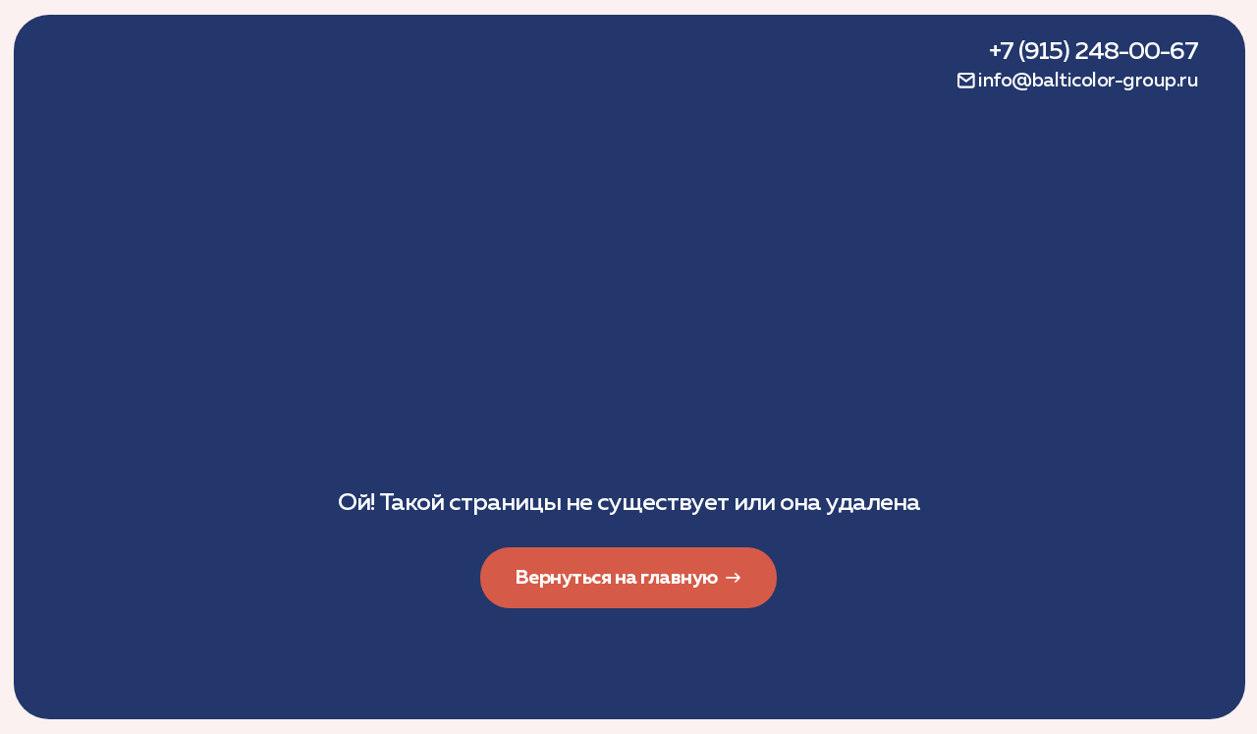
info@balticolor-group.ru (1088, 80)
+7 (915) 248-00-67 (1093, 52)
